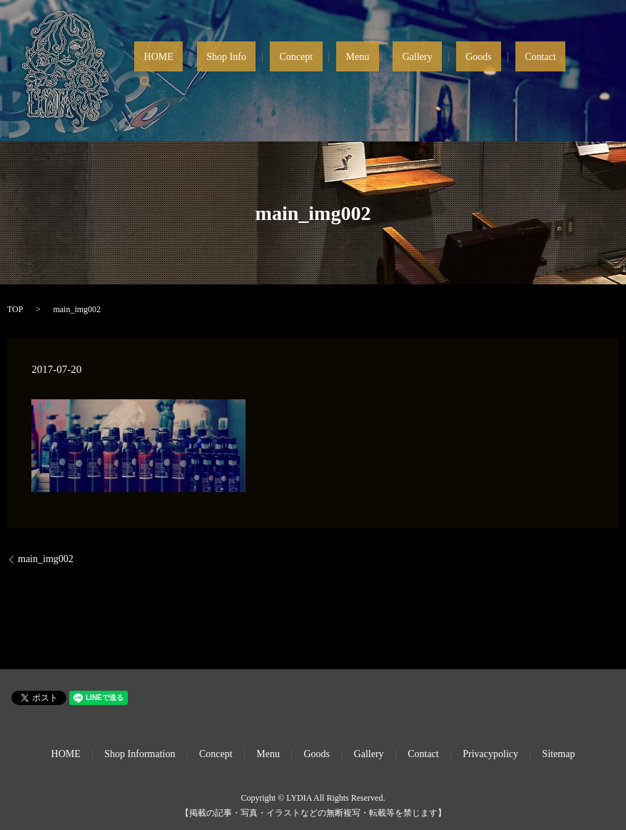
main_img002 (46, 559)
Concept (381, 71)
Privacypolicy (490, 754)
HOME (282, 71)
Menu (424, 71)
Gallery (465, 71)
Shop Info (331, 71)
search (589, 70)
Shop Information (139, 754)
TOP (15, 309)
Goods (507, 71)
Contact (549, 71)
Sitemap (558, 754)
